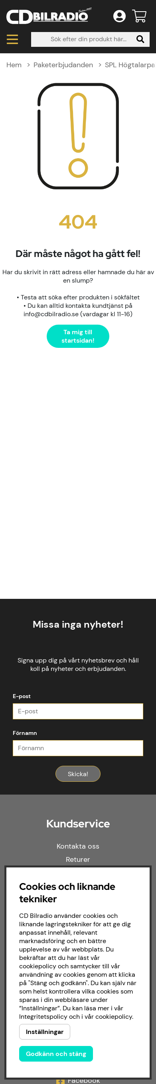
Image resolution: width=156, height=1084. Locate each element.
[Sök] (90, 39)
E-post (22, 696)
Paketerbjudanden (63, 65)
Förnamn (25, 733)
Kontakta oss (78, 846)
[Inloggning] (119, 16)
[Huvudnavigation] (12, 39)
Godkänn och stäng (56, 1054)
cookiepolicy (113, 1016)
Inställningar (44, 1032)
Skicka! (78, 774)
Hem (14, 65)
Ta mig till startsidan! (78, 336)
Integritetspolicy (43, 1016)
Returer (78, 859)
